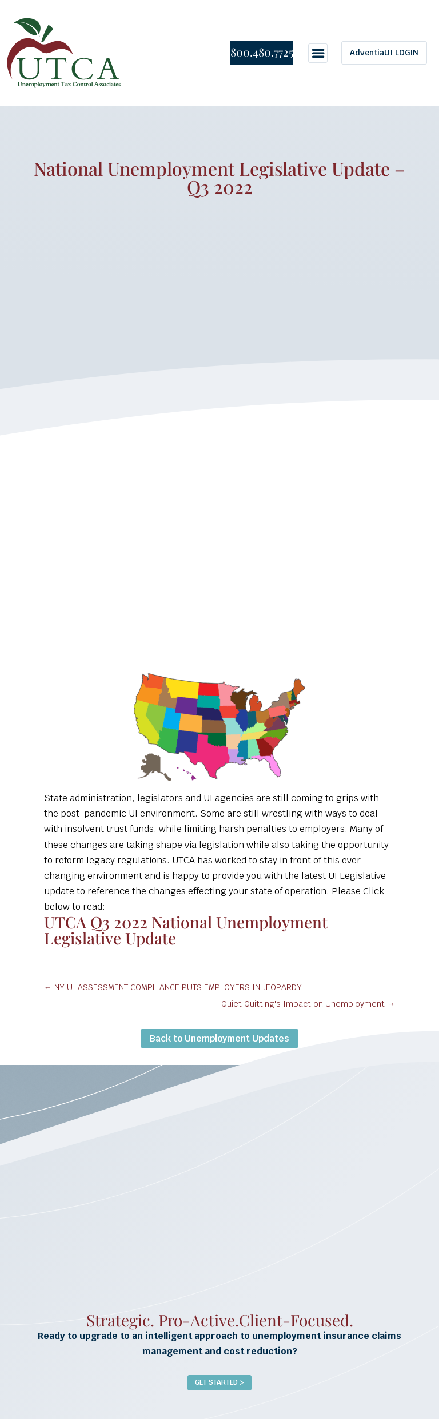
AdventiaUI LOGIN (384, 52)
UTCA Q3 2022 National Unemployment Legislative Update (186, 929)
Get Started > (219, 1382)
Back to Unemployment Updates (219, 1038)
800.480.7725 (261, 51)
